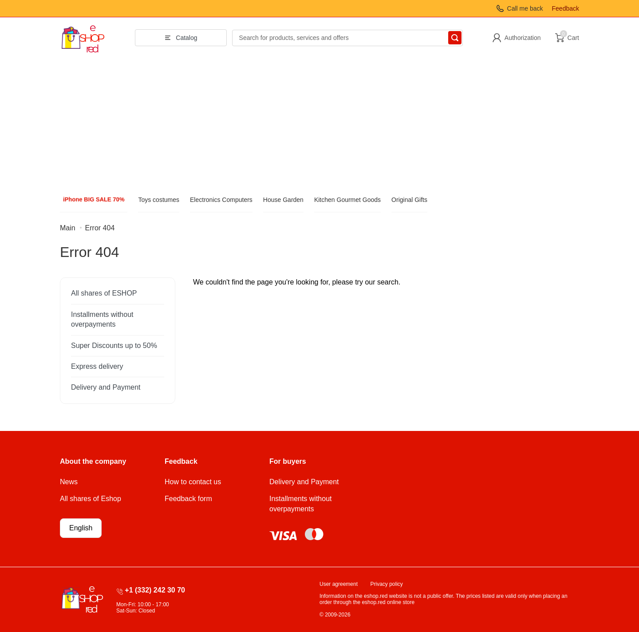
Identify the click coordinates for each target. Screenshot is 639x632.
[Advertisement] (319, 125)
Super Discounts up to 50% (114, 345)
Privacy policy (387, 584)
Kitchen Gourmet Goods (347, 199)
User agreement (339, 584)
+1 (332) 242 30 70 (155, 590)
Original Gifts (409, 199)
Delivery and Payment (106, 387)
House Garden (283, 199)
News (69, 482)
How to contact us (193, 482)
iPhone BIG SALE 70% (94, 199)
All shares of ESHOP (104, 293)
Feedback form (188, 498)
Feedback (565, 8)
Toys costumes (158, 199)
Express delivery (97, 366)
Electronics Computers (221, 199)
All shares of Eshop (90, 498)
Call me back (525, 8)
